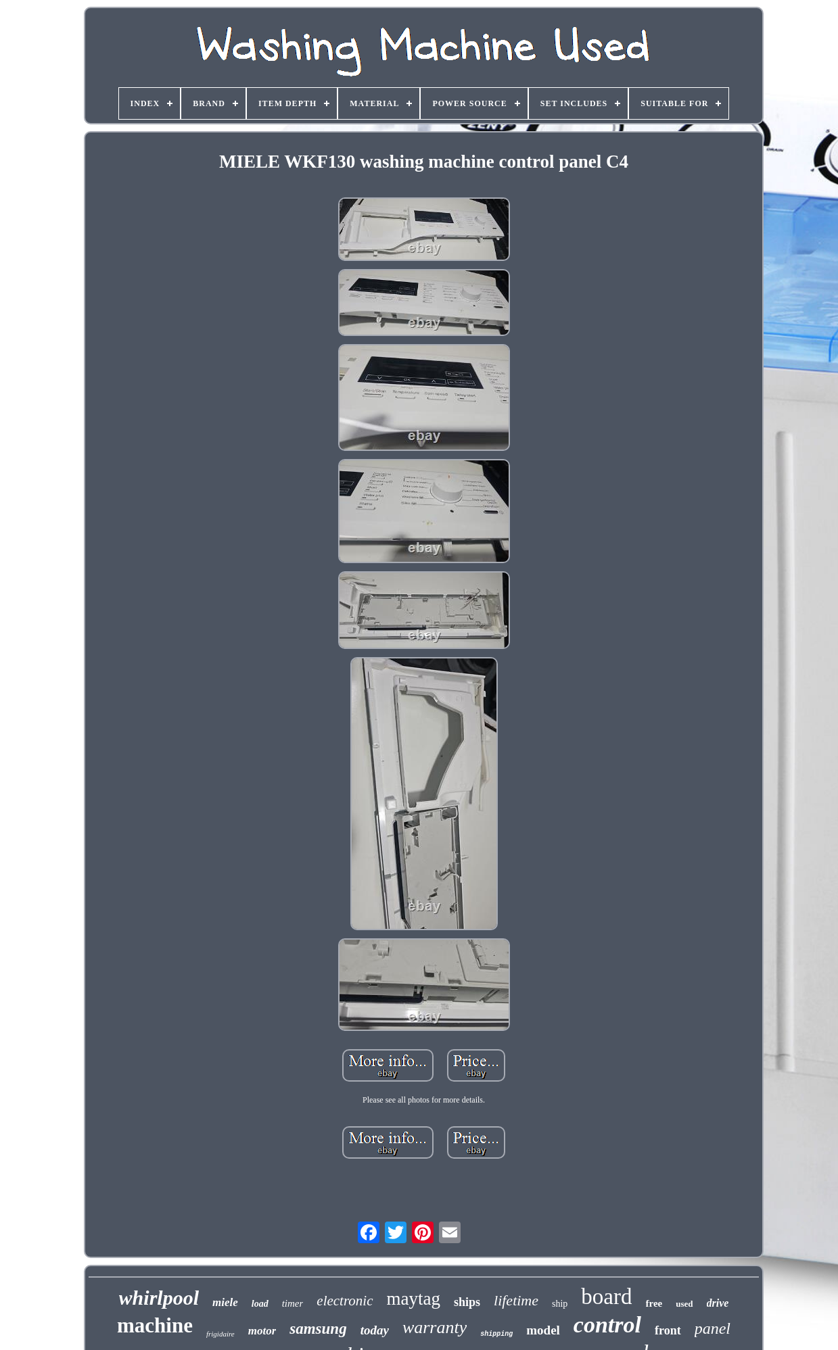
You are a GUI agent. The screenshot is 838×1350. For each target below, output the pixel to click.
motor (262, 1330)
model (543, 1330)
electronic (345, 1301)
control (607, 1324)
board (606, 1296)
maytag (413, 1298)
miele (225, 1302)
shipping (496, 1334)
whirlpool (159, 1297)
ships (467, 1302)
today (374, 1330)
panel (712, 1328)
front (668, 1330)
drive (718, 1303)
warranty (434, 1327)
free (654, 1303)
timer (293, 1303)
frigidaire (220, 1334)
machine (155, 1325)
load (260, 1304)
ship (559, 1304)
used (684, 1304)
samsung (317, 1328)
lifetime (516, 1300)
